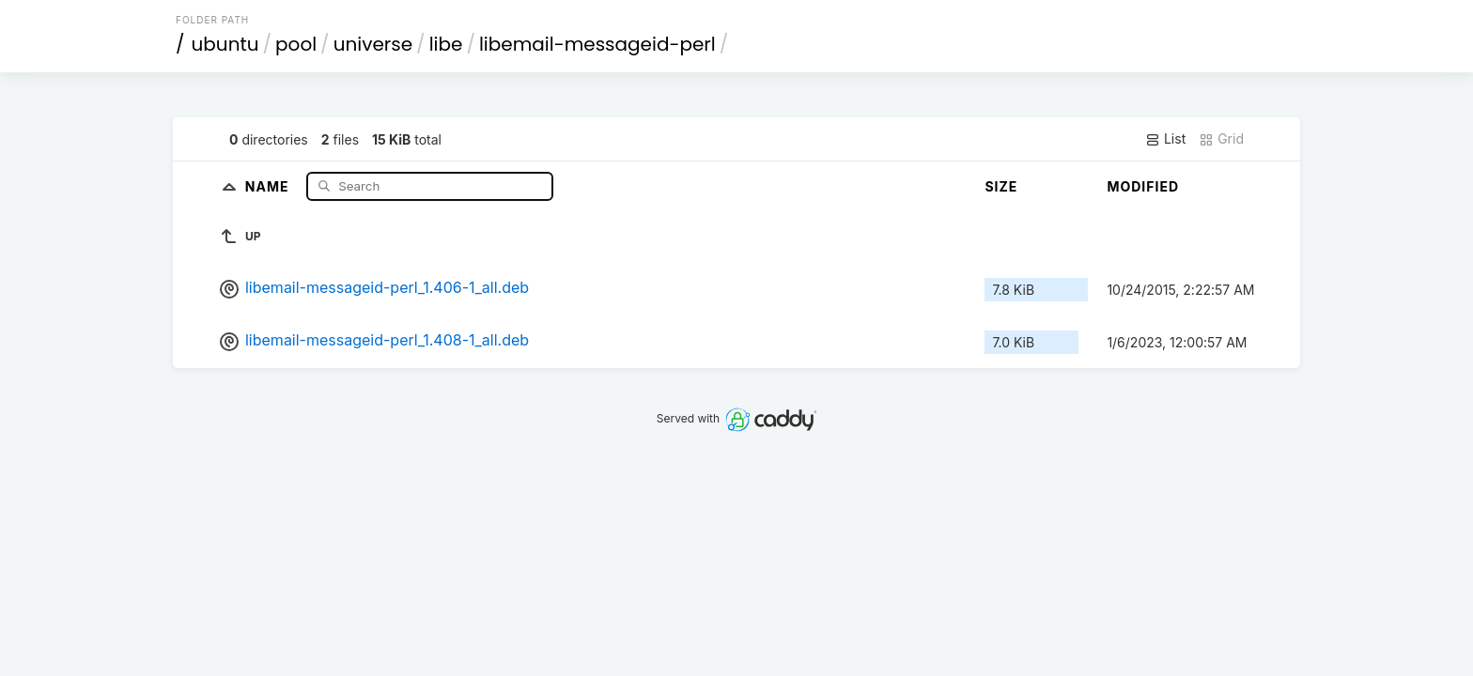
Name (269, 185)
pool (296, 44)
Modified (1143, 186)
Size (1001, 186)
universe (372, 44)
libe (446, 44)
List (1165, 139)
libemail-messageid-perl (597, 44)
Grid (1221, 139)
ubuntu (225, 44)
